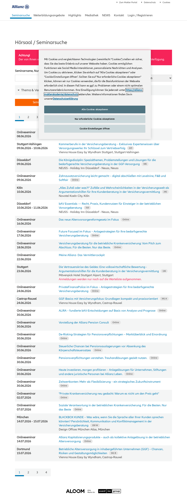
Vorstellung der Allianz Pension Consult (84, 322)
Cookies (165, 2)
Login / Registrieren (140, 15)
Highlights (74, 15)
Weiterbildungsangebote (49, 15)
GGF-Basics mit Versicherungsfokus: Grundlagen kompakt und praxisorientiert (108, 299)
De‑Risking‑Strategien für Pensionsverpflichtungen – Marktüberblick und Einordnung (113, 334)
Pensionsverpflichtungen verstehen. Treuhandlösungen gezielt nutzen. (103, 358)
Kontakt (119, 15)
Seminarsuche (21, 15)
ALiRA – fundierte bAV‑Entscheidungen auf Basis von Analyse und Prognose (107, 311)
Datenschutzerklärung (65, 98)
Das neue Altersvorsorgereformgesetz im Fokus (89, 219)
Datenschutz (148, 2)
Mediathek (91, 15)
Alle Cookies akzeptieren (95, 109)
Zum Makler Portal (127, 2)
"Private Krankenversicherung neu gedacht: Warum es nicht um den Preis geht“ (109, 393)
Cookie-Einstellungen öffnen (95, 128)
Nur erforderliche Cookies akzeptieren (95, 119)
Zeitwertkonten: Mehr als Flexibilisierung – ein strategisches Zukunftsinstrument (110, 382)
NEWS (106, 15)
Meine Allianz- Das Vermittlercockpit (82, 255)
